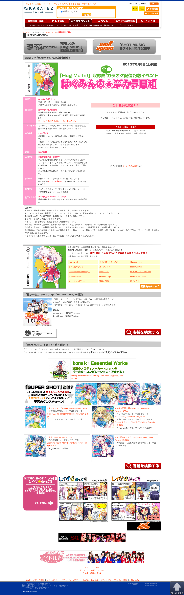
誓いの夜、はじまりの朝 (140, 271)
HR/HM (99, 25)
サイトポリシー (53, 580)
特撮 (106, 25)
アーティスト (127, 25)
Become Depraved (138, 276)
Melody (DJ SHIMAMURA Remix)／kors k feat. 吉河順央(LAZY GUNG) (97, 377)
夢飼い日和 (104, 281)
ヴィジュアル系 (71, 25)
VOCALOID (58, 25)
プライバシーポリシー (71, 580)
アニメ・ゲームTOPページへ (92, 570)
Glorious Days (105, 276)
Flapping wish (136, 262)
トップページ (27, 32)
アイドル (83, 25)
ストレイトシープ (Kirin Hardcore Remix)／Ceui (67, 408)
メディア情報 (38, 580)
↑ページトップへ (92, 567)
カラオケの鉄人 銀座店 (126, 127)
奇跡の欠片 (104, 271)
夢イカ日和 (134, 281)
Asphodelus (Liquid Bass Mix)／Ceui (130, 416)
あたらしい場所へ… (77, 281)
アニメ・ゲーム (32, 25)
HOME (27, 580)
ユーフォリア (105, 267)
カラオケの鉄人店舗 (130, 166)
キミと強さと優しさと (108, 262)
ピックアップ (114, 25)
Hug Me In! (73, 262)
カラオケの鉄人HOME (92, 573)
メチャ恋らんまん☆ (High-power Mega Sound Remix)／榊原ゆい (134, 438)
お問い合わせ (135, 580)
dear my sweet (136, 267)
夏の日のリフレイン (77, 267)
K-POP (92, 25)
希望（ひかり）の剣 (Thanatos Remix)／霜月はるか (67, 415)
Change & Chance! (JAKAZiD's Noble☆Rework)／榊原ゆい (135, 423)
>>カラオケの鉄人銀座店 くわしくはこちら (57, 121)
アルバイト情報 (120, 580)
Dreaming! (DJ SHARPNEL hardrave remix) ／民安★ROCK (67, 444)
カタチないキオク (76, 276)
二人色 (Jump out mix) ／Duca (59, 437)
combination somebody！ (79, 271)
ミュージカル (46, 25)
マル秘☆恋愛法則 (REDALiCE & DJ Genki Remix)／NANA (132, 409)
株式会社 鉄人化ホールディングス (97, 580)
